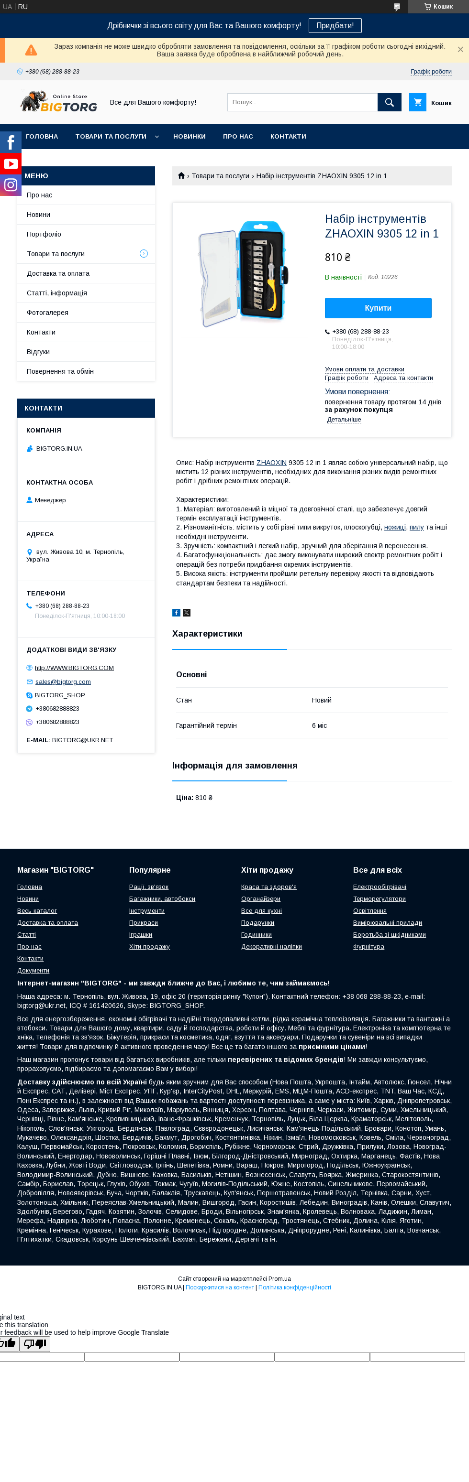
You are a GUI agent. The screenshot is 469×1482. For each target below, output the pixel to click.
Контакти (288, 136)
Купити (378, 308)
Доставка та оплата (58, 273)
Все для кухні (261, 910)
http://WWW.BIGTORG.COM (74, 667)
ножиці (395, 527)
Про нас (238, 136)
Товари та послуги (110, 136)
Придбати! (335, 26)
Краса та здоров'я (269, 886)
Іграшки (140, 934)
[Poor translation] (35, 1344)
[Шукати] (390, 102)
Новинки (189, 136)
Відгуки (38, 352)
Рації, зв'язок (148, 886)
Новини (38, 214)
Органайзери (260, 898)
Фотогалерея (47, 312)
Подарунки (257, 922)
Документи (33, 970)
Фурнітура (368, 946)
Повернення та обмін (60, 371)
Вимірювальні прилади (387, 922)
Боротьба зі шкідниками (389, 934)
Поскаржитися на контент (220, 1287)
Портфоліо (44, 234)
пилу (417, 527)
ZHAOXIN (272, 462)
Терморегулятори (379, 898)
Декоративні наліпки (271, 946)
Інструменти (147, 910)
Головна (42, 136)
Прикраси (143, 922)
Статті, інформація (57, 293)
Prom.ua (279, 1279)
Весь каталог (37, 910)
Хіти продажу (149, 946)
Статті (26, 934)
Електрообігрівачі (379, 886)
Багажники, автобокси (162, 898)
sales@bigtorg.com (63, 681)
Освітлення (370, 910)
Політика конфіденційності (294, 1287)
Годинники (256, 934)
